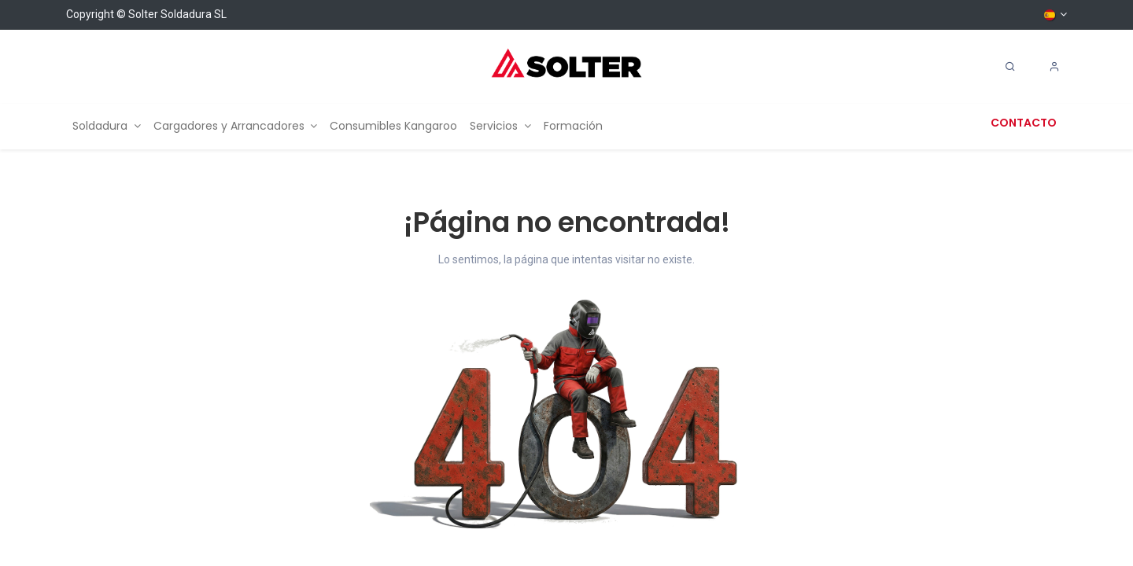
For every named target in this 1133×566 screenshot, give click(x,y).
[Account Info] (1054, 67)
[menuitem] (106, 126)
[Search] (1010, 67)
